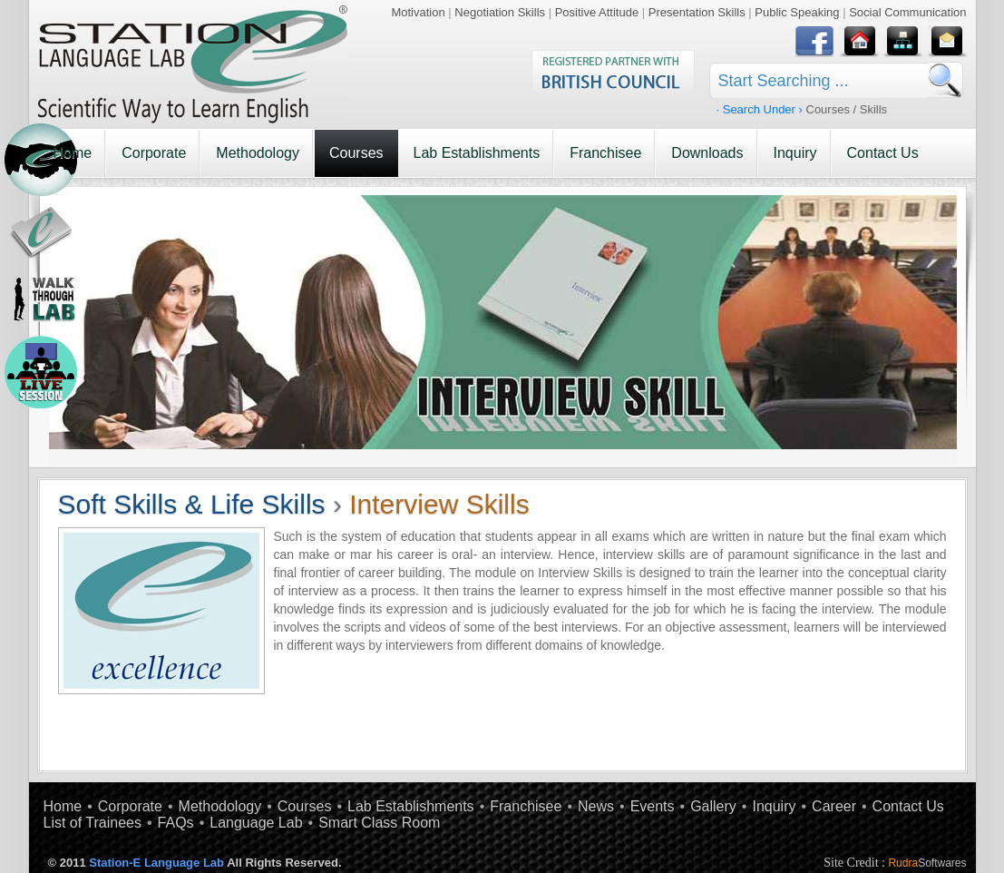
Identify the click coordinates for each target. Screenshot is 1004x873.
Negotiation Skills (499, 12)
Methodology (257, 153)
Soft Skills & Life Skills (192, 504)
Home (73, 153)
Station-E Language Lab (156, 862)
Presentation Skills (697, 12)
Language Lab (256, 822)
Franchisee (605, 153)
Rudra (927, 863)
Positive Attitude (597, 12)
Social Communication (907, 12)
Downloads (707, 153)
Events (652, 806)
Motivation (417, 12)
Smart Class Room (379, 822)
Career (834, 806)
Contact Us (883, 153)
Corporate (154, 153)
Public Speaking (797, 12)
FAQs (176, 822)
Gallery (713, 806)
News (596, 806)
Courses (356, 153)
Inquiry (795, 153)
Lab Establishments (477, 153)
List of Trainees (93, 822)
